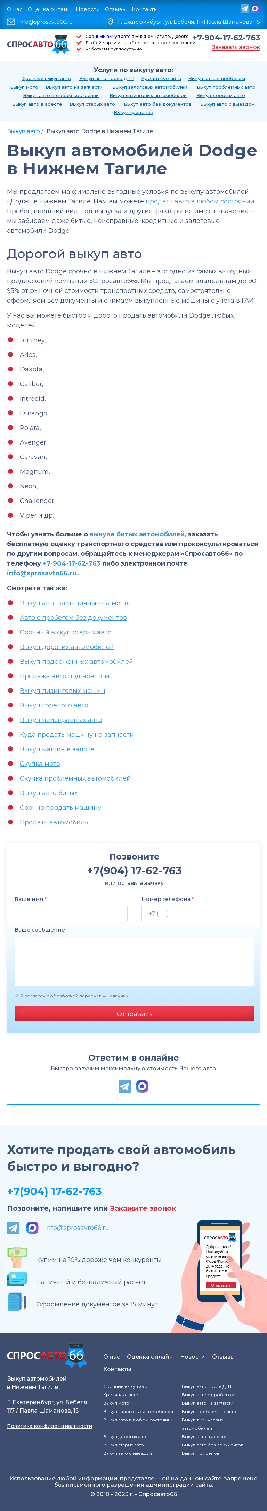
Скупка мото (40, 764)
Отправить (134, 1014)
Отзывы (116, 9)
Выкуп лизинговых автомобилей (148, 95)
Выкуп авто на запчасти (74, 87)
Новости (88, 9)
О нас (15, 9)
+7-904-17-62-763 (226, 38)
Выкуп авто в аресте (37, 104)
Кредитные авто (161, 78)
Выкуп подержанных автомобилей (76, 661)
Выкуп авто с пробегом (216, 78)
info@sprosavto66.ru (46, 22)
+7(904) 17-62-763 (54, 1191)
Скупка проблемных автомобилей (75, 778)
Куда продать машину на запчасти (77, 734)
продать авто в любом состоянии (200, 201)
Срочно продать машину (60, 808)
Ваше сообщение (40, 929)
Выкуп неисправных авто (61, 720)
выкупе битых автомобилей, (138, 534)
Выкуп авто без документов (158, 104)
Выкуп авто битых (49, 793)
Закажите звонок (143, 1208)
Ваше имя (31, 899)
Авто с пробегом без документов (73, 618)
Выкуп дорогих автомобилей (67, 647)
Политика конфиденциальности (49, 1426)
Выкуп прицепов (133, 112)
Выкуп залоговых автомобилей (149, 87)
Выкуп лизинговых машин (62, 691)
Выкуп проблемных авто (226, 87)
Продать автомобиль (54, 822)
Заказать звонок (236, 47)
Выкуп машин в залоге (57, 749)
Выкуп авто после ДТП (106, 78)
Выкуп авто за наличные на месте (75, 603)
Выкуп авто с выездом (227, 104)
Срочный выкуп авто (108, 36)
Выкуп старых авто (92, 104)
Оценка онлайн (49, 9)
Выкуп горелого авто (54, 705)
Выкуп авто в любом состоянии (61, 95)
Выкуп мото (24, 87)
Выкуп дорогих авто (220, 95)
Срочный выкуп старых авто (66, 632)
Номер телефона (167, 899)
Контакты (145, 9)
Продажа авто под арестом (65, 676)
